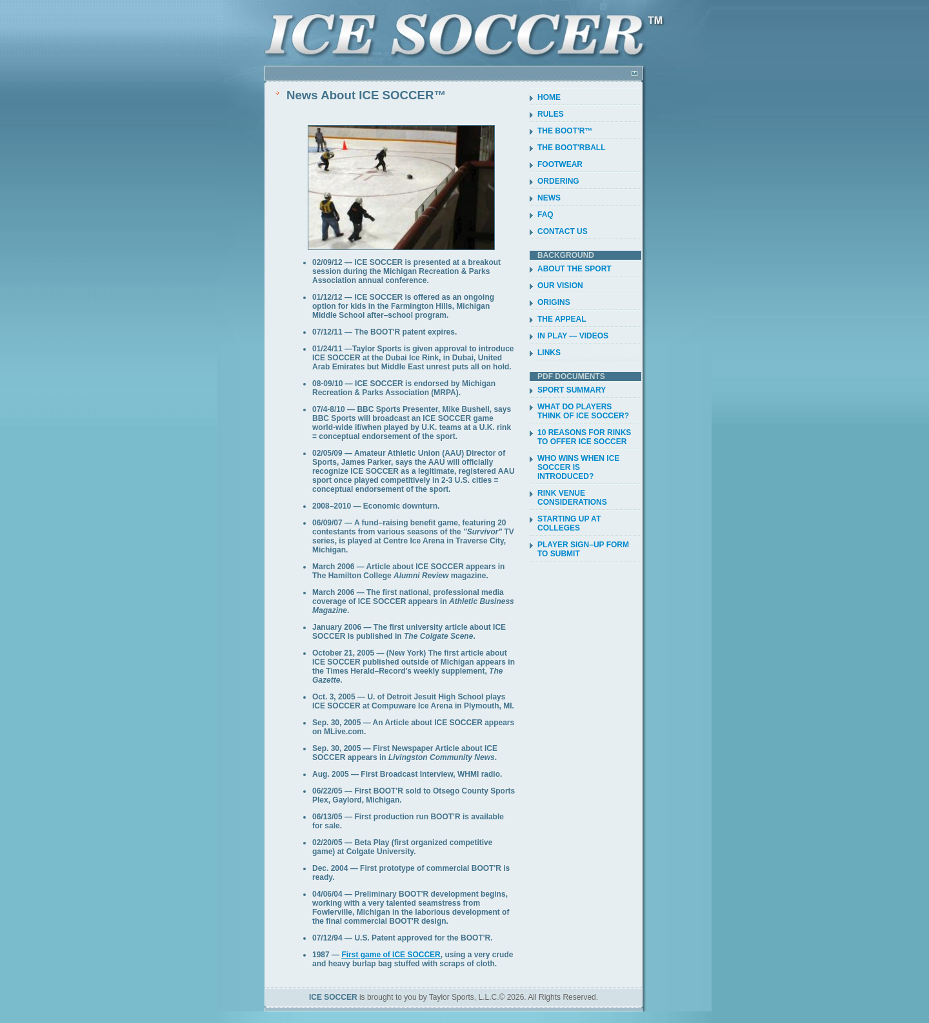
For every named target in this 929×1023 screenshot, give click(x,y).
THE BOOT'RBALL (571, 147)
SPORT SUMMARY (571, 390)
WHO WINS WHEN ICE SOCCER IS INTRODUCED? (578, 467)
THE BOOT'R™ (565, 130)
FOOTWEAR (560, 164)
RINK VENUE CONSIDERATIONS (572, 498)
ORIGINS (553, 302)
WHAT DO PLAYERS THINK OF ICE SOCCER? (583, 411)
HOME (549, 97)
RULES (550, 114)
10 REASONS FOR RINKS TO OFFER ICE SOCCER (584, 437)
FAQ (545, 214)
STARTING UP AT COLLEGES (569, 523)
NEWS (549, 197)
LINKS (549, 352)
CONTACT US (562, 231)
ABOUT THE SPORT (574, 268)
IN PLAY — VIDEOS (572, 335)
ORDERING (558, 181)
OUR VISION (560, 285)
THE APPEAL (561, 319)
